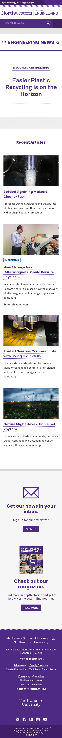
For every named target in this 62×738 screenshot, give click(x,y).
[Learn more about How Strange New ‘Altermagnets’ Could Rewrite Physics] (31, 239)
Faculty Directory (38, 665)
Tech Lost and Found (31, 685)
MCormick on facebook (23, 719)
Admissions (20, 665)
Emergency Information (31, 676)
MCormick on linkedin (31, 719)
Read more (31, 608)
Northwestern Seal (31, 703)
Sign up (31, 529)
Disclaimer (31, 735)
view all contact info (31, 659)
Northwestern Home (31, 680)
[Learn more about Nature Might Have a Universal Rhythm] (31, 403)
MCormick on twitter (16, 719)
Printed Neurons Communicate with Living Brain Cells (29, 353)
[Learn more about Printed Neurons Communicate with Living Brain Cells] (31, 330)
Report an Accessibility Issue (31, 689)
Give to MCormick (16, 669)
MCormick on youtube (45, 719)
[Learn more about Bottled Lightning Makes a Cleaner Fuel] (31, 170)
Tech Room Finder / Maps (42, 669)
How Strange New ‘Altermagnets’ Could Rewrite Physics (28, 272)
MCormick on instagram (38, 719)
